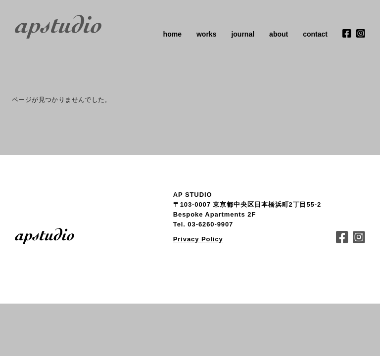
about (278, 34)
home (172, 34)
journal (242, 34)
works (206, 34)
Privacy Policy (198, 239)
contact (315, 34)
